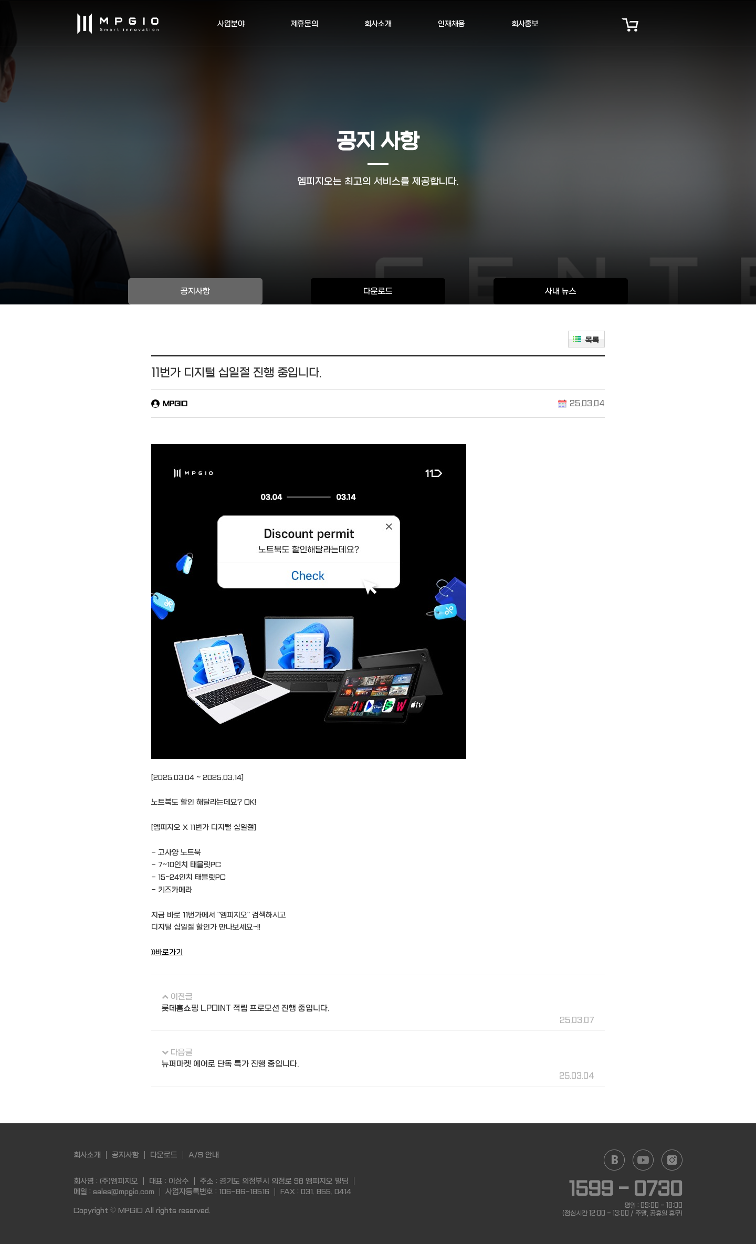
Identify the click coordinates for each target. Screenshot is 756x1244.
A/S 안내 (203, 1155)
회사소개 (378, 23)
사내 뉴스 (560, 291)
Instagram (672, 1160)
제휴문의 (304, 23)
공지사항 (195, 291)
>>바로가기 (167, 952)
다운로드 (378, 291)
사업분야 (231, 23)
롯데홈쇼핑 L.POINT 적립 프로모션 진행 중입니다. (245, 1008)
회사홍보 (525, 23)
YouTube (643, 1160)
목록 (592, 340)
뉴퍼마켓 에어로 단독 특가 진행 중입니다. (230, 1064)
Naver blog (614, 1160)
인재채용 (451, 23)
